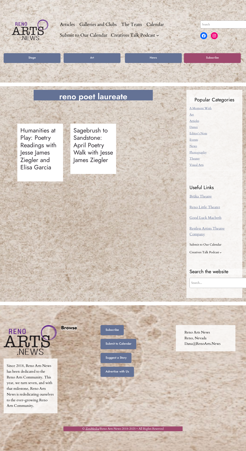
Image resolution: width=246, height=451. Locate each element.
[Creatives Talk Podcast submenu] (157, 35)
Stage (32, 57)
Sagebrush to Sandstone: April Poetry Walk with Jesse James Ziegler (93, 145)
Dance (193, 127)
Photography (198, 152)
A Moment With (200, 108)
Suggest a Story (116, 357)
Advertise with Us (117, 371)
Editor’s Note (198, 133)
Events (193, 140)
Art (92, 57)
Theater (194, 158)
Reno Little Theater (204, 207)
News (153, 57)
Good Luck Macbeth (205, 217)
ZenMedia (92, 429)
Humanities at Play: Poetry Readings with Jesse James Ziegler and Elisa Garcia (38, 149)
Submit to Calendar (118, 343)
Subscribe (212, 57)
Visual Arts (196, 165)
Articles (194, 121)
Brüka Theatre (200, 196)
